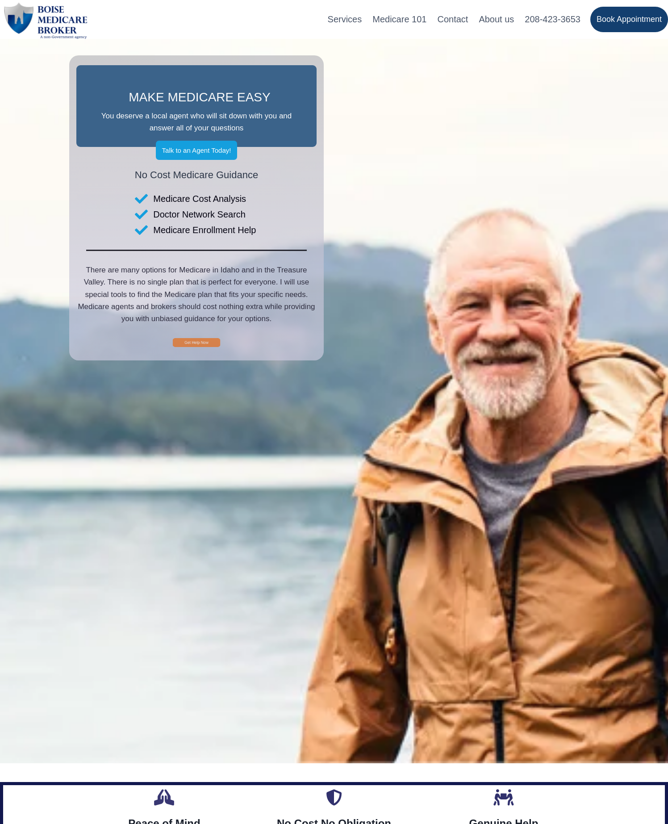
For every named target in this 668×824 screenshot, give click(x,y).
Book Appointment (629, 19)
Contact (452, 19)
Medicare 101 (399, 19)
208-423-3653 (552, 19)
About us (496, 19)
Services (345, 19)
